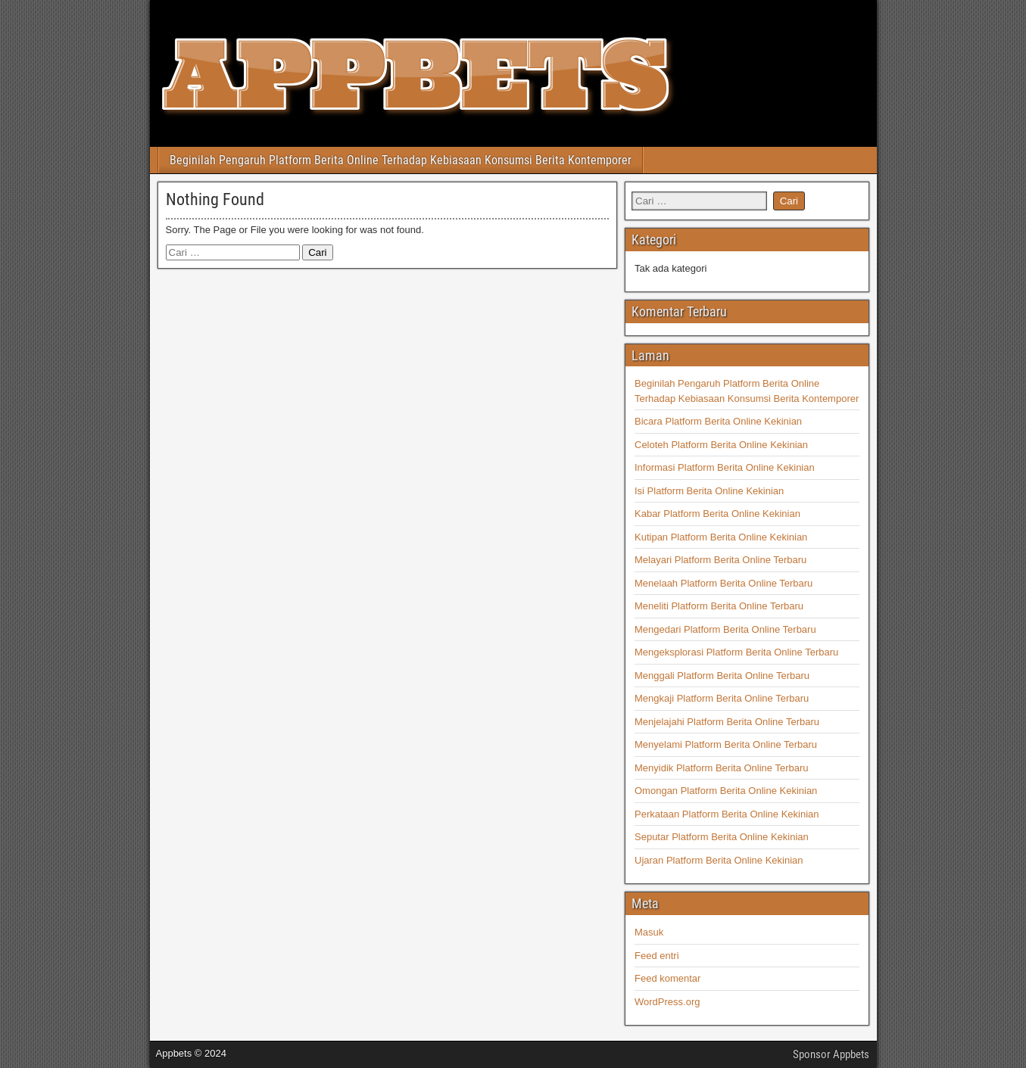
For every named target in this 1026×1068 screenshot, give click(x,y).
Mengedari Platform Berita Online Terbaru (725, 629)
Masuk (649, 932)
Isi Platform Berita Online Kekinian (709, 491)
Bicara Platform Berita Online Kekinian (718, 421)
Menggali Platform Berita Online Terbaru (722, 675)
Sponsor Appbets (831, 1054)
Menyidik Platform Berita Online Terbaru (722, 768)
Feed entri (657, 955)
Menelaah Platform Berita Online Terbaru (723, 583)
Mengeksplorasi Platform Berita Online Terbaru (736, 652)
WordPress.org (667, 1001)
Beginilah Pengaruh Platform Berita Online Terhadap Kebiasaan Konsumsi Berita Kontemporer (401, 160)
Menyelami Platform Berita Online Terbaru (726, 744)
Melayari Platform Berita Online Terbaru (720, 559)
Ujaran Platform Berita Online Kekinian (719, 860)
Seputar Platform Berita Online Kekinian (722, 836)
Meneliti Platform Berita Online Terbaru (719, 606)
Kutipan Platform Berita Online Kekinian (721, 537)
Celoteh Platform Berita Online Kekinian (721, 444)
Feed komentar (667, 978)
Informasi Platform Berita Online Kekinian (725, 467)
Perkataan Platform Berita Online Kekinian (727, 814)
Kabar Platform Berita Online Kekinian (717, 513)
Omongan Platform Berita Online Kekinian (726, 790)
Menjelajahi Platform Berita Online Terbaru (727, 721)
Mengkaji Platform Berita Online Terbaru (722, 698)
